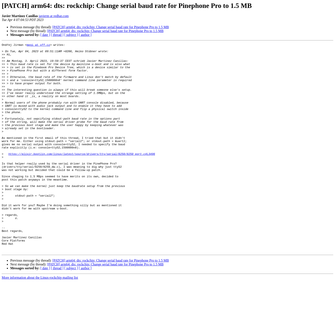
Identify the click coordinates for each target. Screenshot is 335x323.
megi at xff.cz (38, 45)
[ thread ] (57, 35)
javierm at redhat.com (54, 16)
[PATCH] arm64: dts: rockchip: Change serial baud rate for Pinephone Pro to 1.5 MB (110, 27)
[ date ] (45, 35)
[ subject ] (71, 35)
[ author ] (85, 35)
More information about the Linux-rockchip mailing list (40, 319)
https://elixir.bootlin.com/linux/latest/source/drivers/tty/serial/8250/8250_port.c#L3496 (81, 176)
